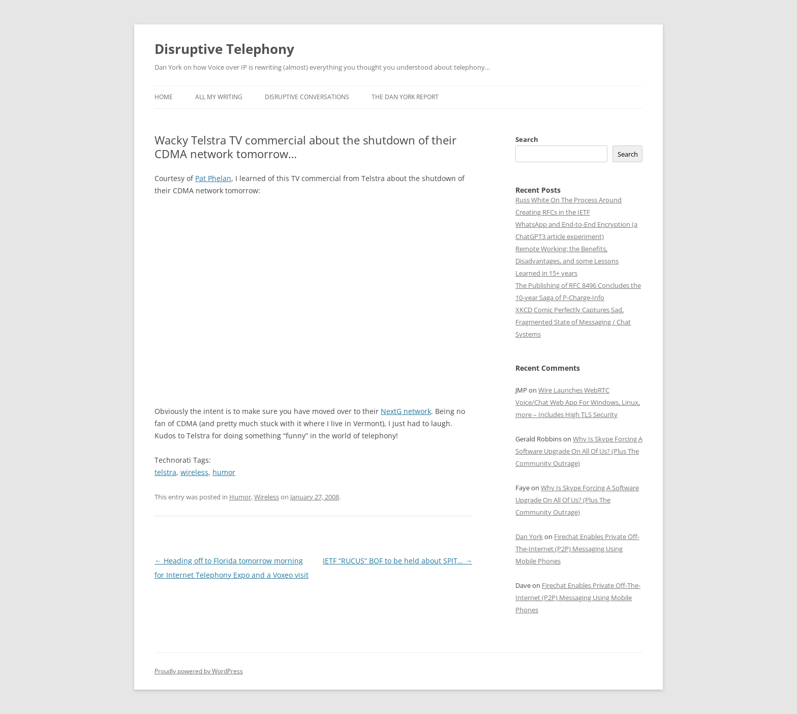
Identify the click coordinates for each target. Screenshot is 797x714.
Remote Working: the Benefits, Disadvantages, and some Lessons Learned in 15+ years (567, 261)
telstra (165, 472)
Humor (240, 496)
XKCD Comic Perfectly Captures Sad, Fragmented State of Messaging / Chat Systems (573, 322)
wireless (194, 472)
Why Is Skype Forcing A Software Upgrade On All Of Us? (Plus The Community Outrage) (578, 451)
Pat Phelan (213, 178)
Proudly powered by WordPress (199, 671)
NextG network (406, 411)
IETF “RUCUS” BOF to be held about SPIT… (397, 561)
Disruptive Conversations (307, 97)
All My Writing (218, 97)
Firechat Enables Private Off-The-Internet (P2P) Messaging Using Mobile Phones (577, 549)
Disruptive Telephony (224, 49)
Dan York (529, 536)
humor (223, 472)
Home (164, 97)
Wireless (266, 496)
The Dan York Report (405, 97)
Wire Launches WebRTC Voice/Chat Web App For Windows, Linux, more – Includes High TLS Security (577, 402)
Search (526, 139)
